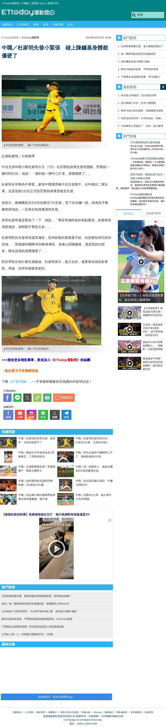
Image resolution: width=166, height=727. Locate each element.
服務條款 (109, 712)
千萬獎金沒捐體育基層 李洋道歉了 (141, 76)
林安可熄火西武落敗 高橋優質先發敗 (142, 110)
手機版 (25, 3)
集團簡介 (52, 712)
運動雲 (31, 13)
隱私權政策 (122, 712)
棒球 (36, 24)
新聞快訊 (7, 24)
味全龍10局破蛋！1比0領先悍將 (138, 95)
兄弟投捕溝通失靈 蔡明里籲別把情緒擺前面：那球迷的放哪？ (36, 596)
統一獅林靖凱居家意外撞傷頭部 (138, 53)
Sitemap (97, 712)
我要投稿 (17, 712)
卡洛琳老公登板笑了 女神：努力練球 (142, 125)
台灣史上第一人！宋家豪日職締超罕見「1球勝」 (28, 634)
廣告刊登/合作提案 (69, 712)
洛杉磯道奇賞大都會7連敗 (135, 61)
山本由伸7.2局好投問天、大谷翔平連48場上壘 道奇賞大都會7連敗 (39, 611)
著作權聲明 (136, 712)
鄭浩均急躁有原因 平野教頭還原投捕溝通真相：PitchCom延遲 (37, 619)
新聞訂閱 (52, 3)
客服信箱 (86, 712)
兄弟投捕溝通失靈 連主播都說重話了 (142, 46)
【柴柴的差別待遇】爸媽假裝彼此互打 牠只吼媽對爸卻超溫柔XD (46, 514)
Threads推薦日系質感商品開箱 (133, 155)
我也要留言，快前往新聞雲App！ (56, 696)
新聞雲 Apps (38, 3)
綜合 (70, 24)
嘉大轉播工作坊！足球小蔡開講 (138, 103)
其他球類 (58, 24)
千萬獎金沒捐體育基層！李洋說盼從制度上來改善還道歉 (33, 626)
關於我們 (41, 712)
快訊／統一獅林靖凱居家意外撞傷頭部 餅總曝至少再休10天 (35, 603)
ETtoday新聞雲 (10, 3)
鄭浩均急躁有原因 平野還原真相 (139, 69)
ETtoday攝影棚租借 (127, 187)
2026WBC (23, 24)
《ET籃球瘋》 (18, 381)
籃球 (45, 24)
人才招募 (29, 712)
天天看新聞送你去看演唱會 (131, 142)
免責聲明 (149, 712)
